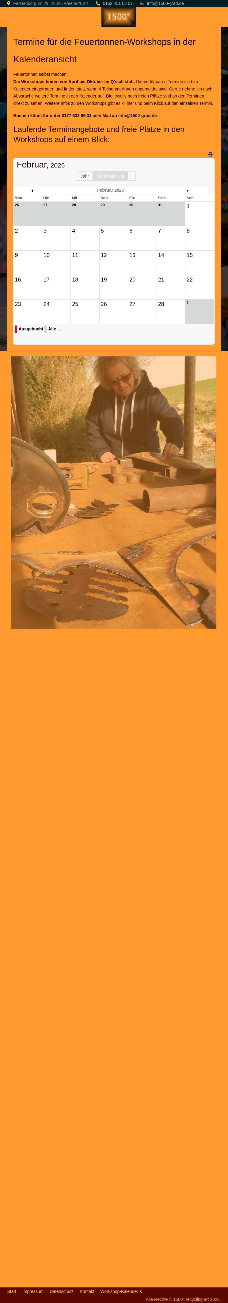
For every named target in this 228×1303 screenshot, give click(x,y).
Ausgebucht (30, 328)
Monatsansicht (110, 176)
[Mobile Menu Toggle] (11, 17)
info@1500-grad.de (165, 3)
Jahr (85, 176)
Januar (40, 191)
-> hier (128, 103)
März (181, 191)
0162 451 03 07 (118, 3)
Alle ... (54, 328)
